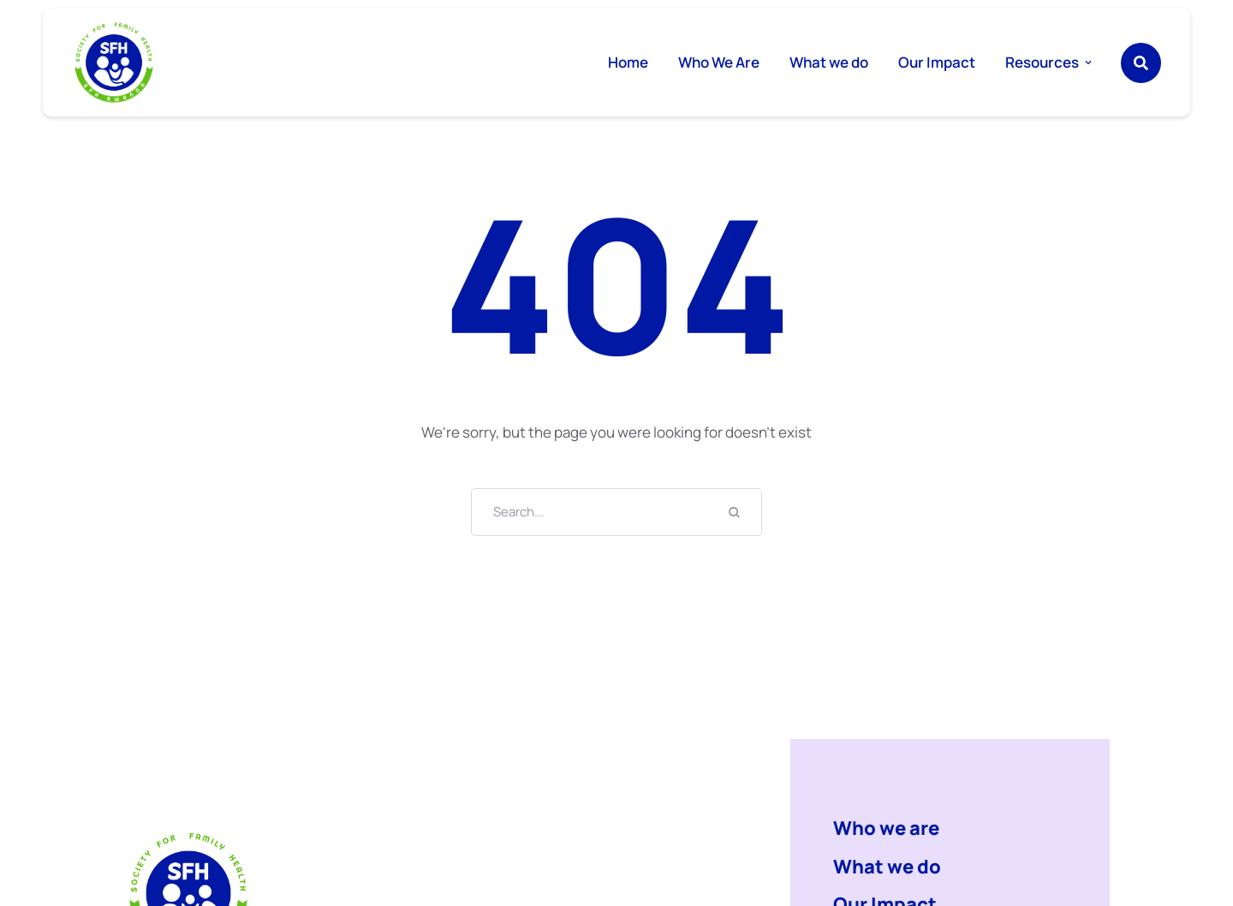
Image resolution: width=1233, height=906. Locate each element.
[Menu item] (628, 63)
